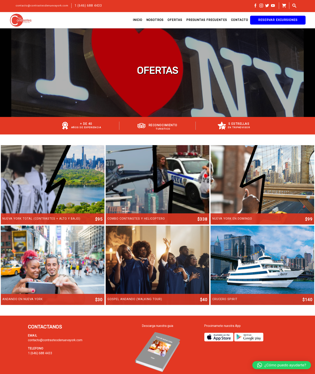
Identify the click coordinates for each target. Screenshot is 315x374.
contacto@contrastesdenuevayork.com (42, 5)
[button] (281, 365)
